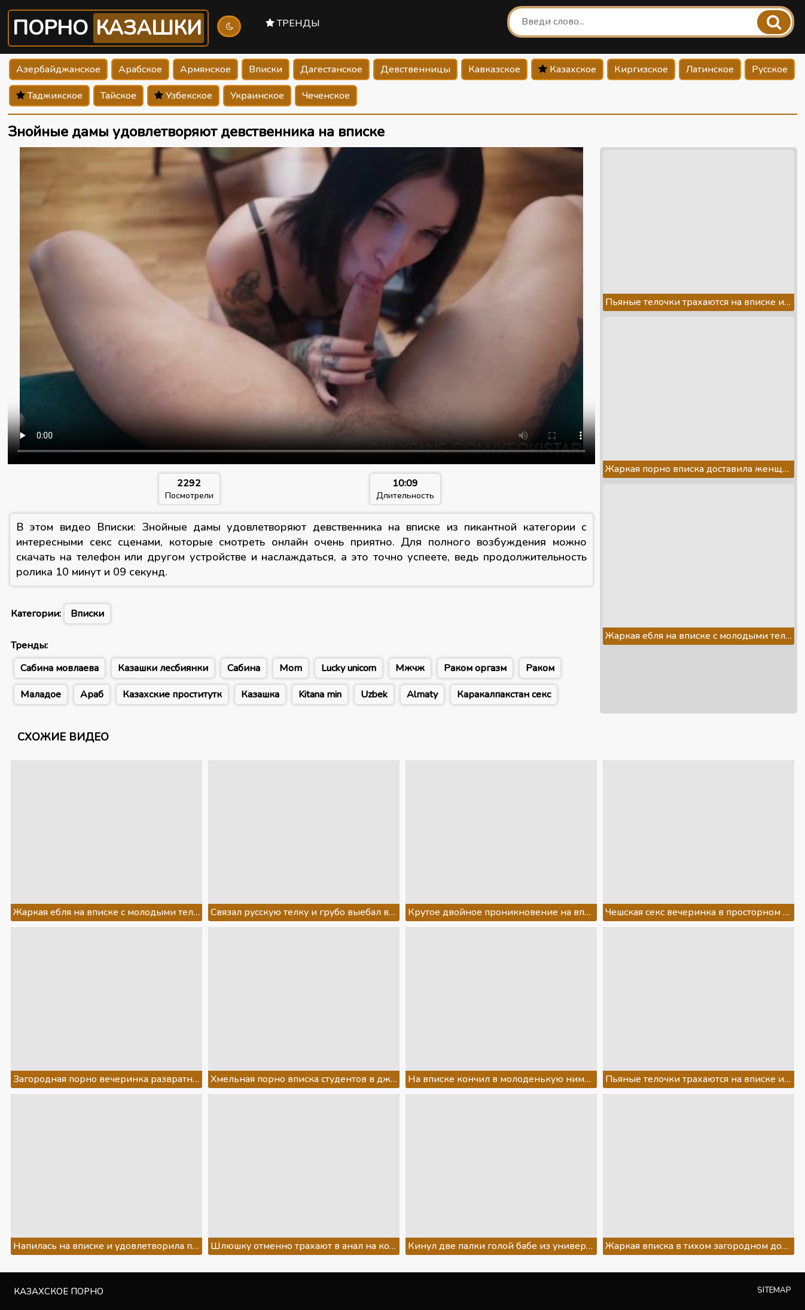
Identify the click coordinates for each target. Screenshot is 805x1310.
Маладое (40, 694)
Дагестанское (331, 69)
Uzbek (374, 694)
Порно (108, 28)
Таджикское (49, 95)
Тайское (118, 95)
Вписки (265, 69)
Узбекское (183, 95)
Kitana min (319, 694)
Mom (290, 668)
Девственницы (415, 69)
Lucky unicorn (348, 668)
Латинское (710, 69)
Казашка (260, 694)
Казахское (567, 69)
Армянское (205, 69)
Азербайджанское (58, 69)
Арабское (140, 69)
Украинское (257, 95)
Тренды (293, 23)
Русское (770, 69)
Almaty (422, 694)
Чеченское (326, 95)
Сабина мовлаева (59, 668)
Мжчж (410, 668)
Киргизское (641, 69)
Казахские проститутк (172, 694)
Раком (540, 668)
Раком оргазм (475, 668)
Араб (91, 694)
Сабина (243, 668)
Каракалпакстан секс (504, 694)
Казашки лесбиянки (163, 668)
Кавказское (494, 69)
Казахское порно (58, 1291)
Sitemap (774, 1290)
